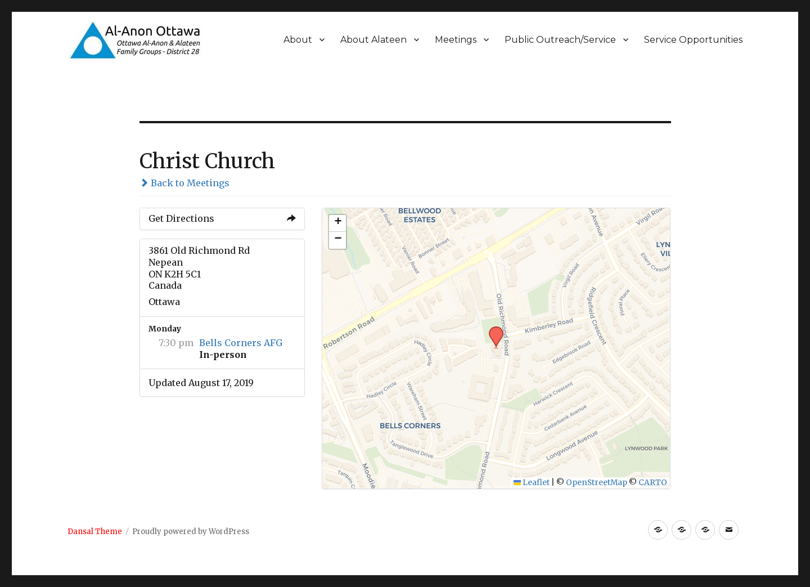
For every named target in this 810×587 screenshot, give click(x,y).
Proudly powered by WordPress (190, 531)
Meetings (455, 39)
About (298, 39)
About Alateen (373, 39)
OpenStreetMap (596, 482)
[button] (492, 329)
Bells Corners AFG (240, 342)
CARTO (652, 482)
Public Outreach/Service (560, 39)
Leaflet (532, 482)
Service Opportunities (693, 39)
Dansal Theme (95, 531)
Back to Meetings (185, 183)
